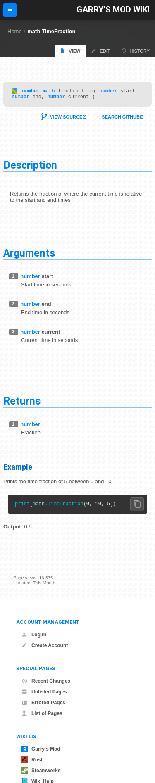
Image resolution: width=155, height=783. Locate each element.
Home (14, 31)
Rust (32, 759)
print (22, 507)
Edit (100, 51)
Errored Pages (43, 702)
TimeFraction (65, 507)
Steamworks (41, 770)
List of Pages (41, 713)
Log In (33, 634)
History (135, 51)
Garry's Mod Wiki (113, 10)
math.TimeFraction (51, 31)
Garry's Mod (40, 749)
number (31, 91)
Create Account (44, 645)
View (70, 51)
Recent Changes (45, 681)
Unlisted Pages (44, 691)
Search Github (121, 119)
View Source (66, 119)
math (49, 91)
